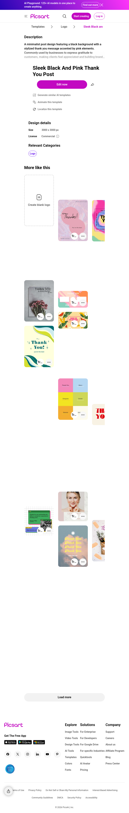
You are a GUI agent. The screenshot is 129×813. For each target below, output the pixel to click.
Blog (107, 757)
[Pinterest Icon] (57, 754)
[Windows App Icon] (39, 743)
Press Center (112, 763)
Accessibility (91, 797)
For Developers (88, 738)
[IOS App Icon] (10, 743)
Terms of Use (18, 790)
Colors (68, 763)
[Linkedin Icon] (37, 754)
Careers (109, 738)
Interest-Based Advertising (105, 790)
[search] (64, 16)
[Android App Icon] (25, 743)
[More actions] (82, 236)
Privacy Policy (35, 790)
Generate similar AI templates (54, 95)
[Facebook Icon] (7, 754)
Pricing (84, 769)
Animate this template (50, 102)
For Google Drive (89, 744)
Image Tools (72, 731)
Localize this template (50, 109)
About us (110, 744)
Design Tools (72, 744)
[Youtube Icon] (47, 754)
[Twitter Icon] (17, 754)
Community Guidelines (42, 797)
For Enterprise (88, 731)
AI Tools (69, 750)
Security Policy (74, 797)
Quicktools (86, 757)
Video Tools (71, 738)
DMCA (60, 797)
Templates (71, 757)
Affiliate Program (114, 750)
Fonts (68, 769)
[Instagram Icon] (27, 754)
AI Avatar (85, 763)
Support (109, 731)
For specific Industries (92, 750)
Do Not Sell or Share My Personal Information (67, 790)
